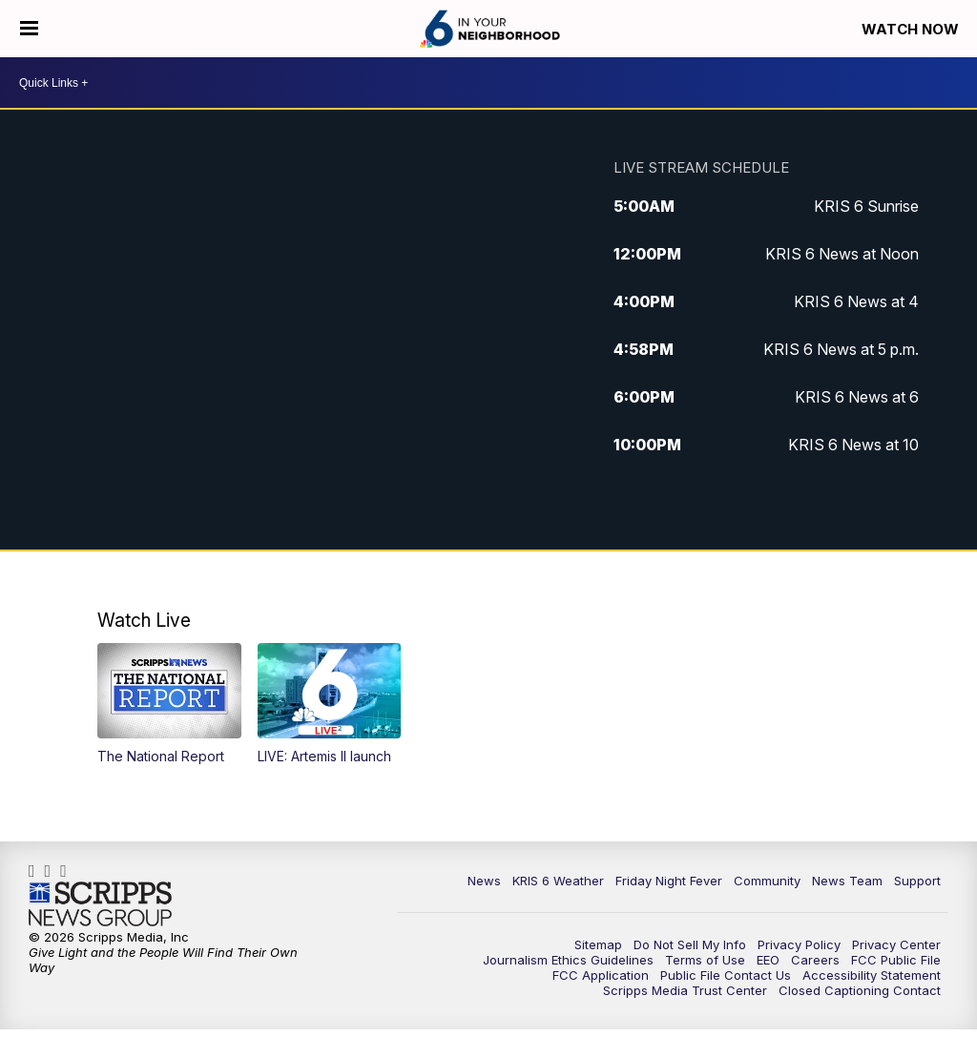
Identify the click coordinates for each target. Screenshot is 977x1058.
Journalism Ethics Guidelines (568, 959)
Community (767, 880)
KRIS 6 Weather (558, 880)
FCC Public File (896, 959)
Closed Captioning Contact (860, 990)
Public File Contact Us (725, 975)
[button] (169, 704)
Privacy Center (896, 944)
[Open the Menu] (29, 28)
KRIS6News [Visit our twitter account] (68, 871)
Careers (815, 959)
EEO (768, 959)
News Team (847, 880)
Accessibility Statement (871, 975)
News (484, 880)
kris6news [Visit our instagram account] (53, 871)
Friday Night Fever (668, 880)
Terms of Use (705, 959)
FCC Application (600, 975)
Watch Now (912, 29)
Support (917, 880)
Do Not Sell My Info (690, 944)
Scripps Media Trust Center (685, 990)
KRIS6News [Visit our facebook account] (37, 871)
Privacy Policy (799, 944)
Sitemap (598, 944)
